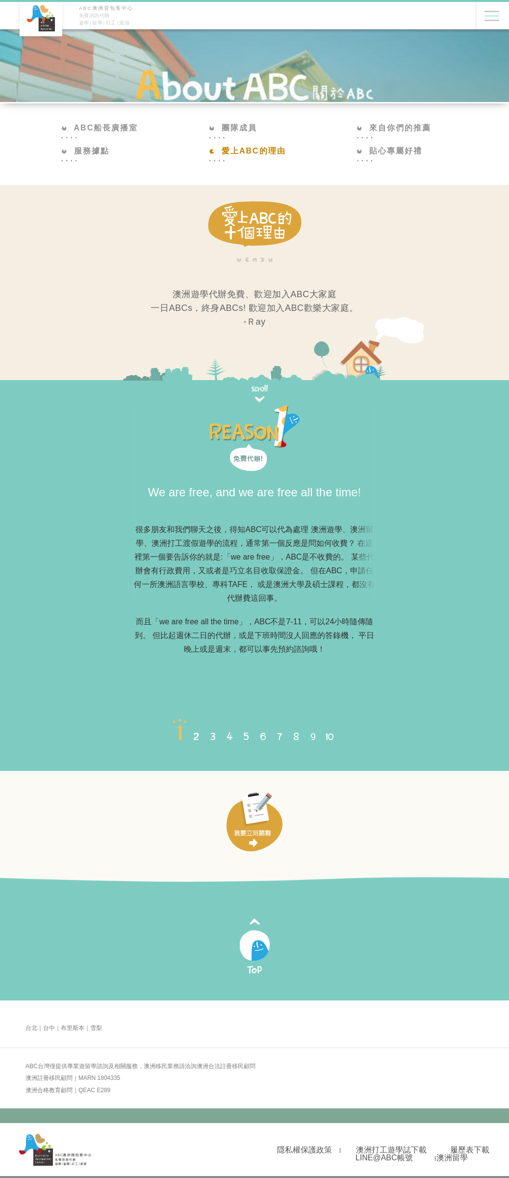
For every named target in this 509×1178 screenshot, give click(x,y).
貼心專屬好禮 (389, 151)
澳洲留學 (452, 1157)
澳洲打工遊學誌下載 (391, 1150)
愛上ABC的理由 (247, 151)
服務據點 (85, 151)
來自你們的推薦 (393, 128)
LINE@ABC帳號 (384, 1157)
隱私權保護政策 (304, 1150)
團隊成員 (233, 128)
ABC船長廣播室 (99, 128)
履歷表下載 (469, 1150)
